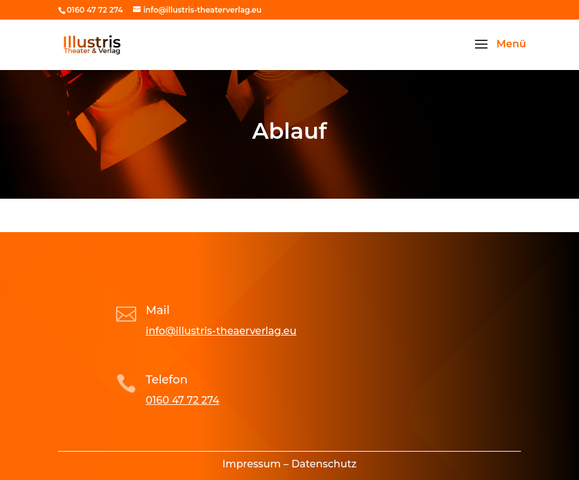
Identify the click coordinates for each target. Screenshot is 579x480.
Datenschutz (324, 464)
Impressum (252, 464)
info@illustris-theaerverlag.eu (221, 331)
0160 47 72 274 (182, 400)
